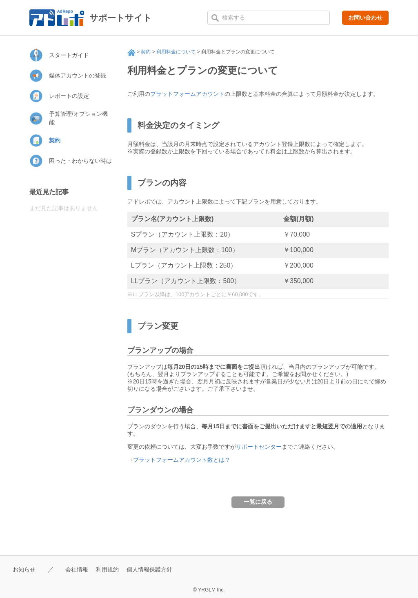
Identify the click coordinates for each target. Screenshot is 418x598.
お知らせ (25, 569)
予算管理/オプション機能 (78, 118)
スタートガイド (69, 55)
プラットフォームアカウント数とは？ (181, 459)
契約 (146, 52)
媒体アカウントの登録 (77, 75)
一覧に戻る (258, 501)
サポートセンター (259, 446)
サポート (131, 53)
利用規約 (111, 569)
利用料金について (176, 52)
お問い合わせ (365, 17)
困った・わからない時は (80, 160)
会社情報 (79, 569)
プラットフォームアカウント (187, 94)
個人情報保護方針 (155, 569)
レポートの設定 (69, 96)
